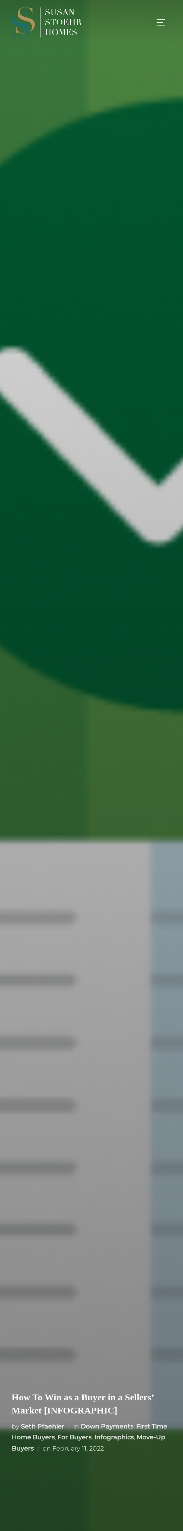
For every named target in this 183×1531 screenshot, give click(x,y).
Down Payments (107, 1426)
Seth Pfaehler (42, 1426)
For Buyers (74, 1437)
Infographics (114, 1437)
